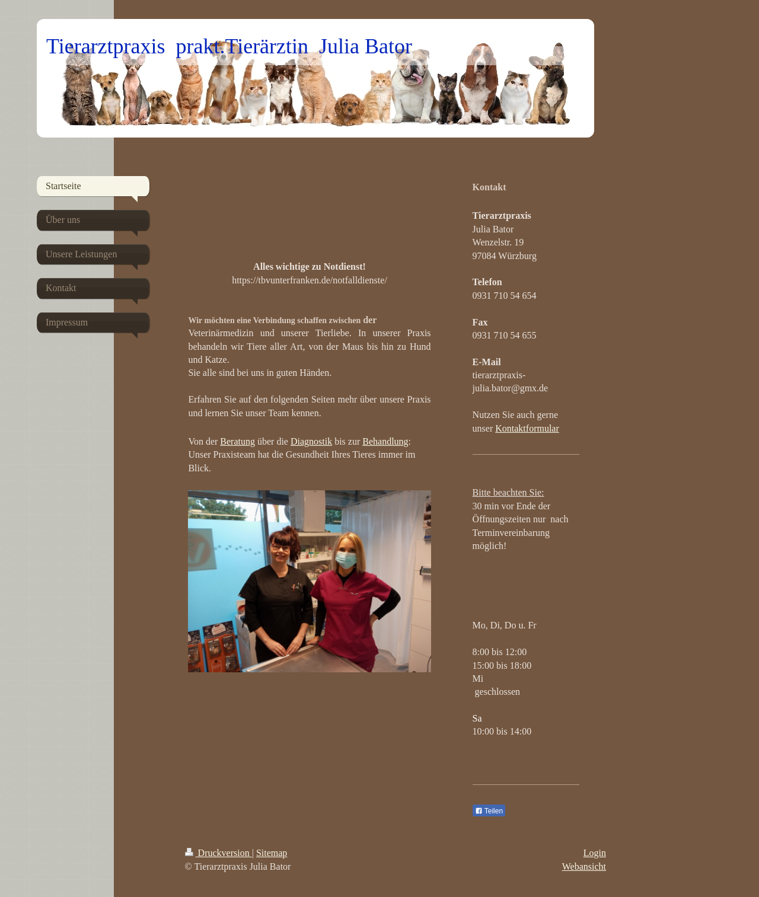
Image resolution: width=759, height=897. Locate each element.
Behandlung (385, 441)
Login (594, 853)
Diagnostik (311, 441)
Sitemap (271, 853)
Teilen (489, 811)
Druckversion (218, 853)
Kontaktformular (527, 428)
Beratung (237, 441)
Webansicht (584, 866)
